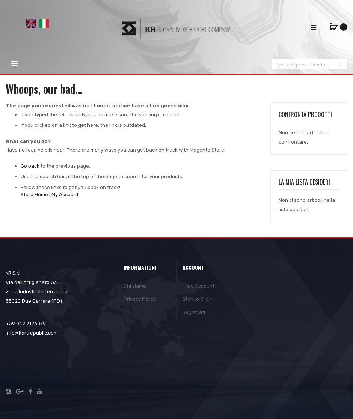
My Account (64, 194)
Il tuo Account (198, 286)
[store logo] (176, 28)
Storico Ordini (198, 299)
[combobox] (302, 64)
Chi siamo (135, 286)
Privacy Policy (140, 299)
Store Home (34, 194)
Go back (30, 166)
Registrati (194, 312)
